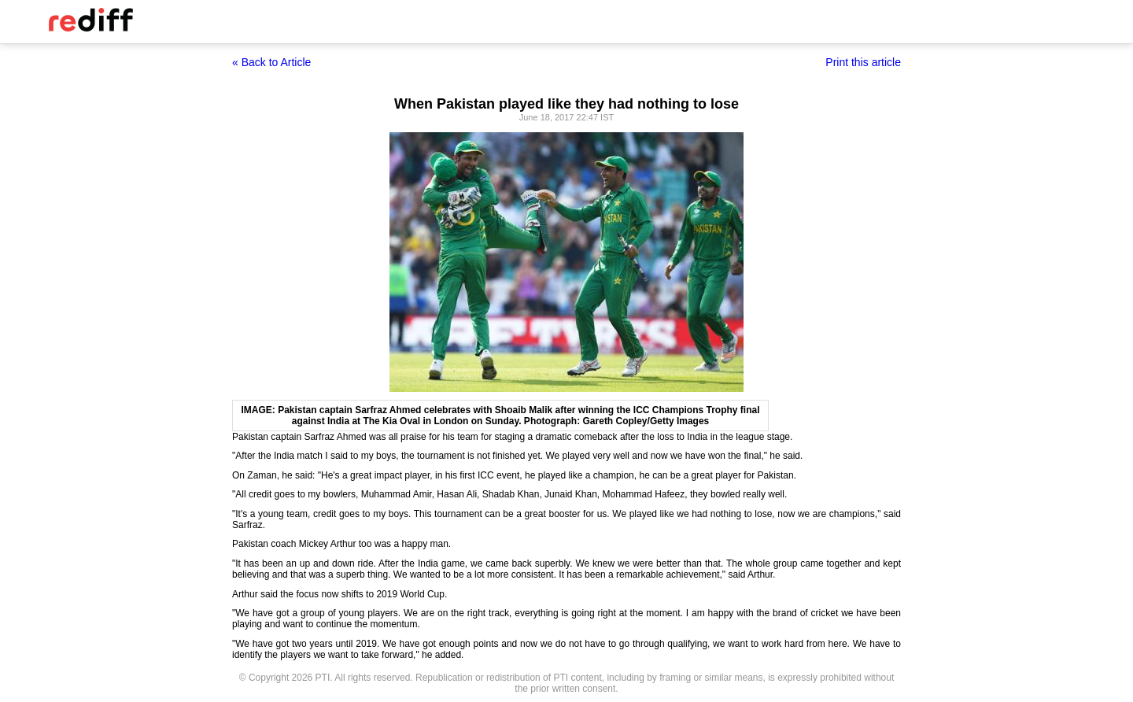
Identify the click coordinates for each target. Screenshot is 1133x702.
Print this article (863, 62)
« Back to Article (271, 62)
